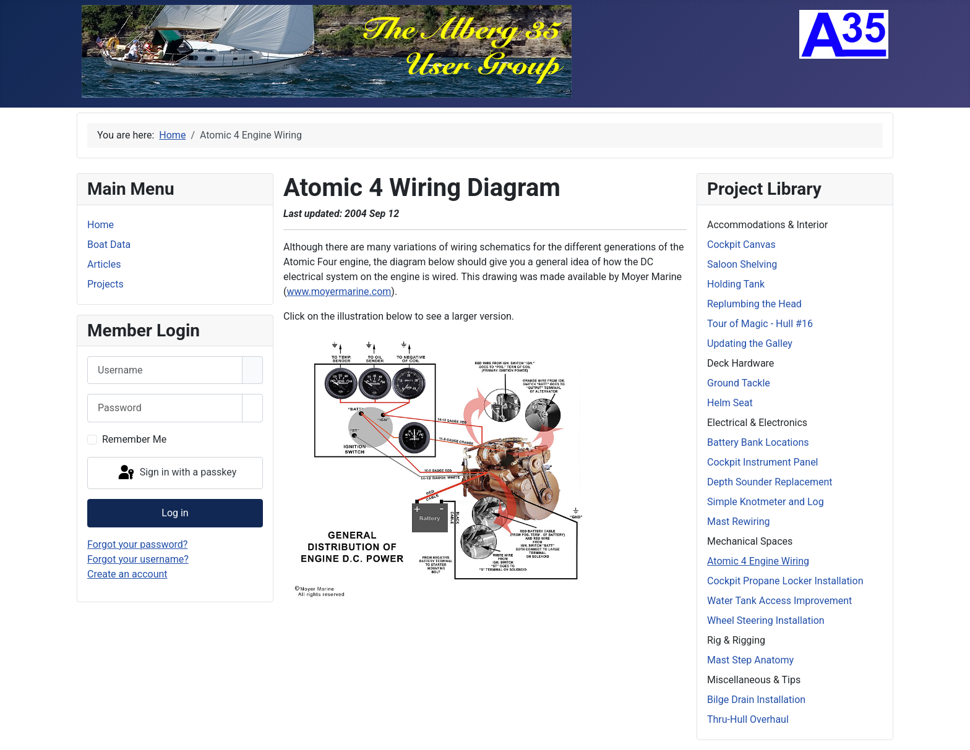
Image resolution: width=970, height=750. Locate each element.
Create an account (127, 574)
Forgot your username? (138, 559)
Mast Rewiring (738, 521)
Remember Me (134, 439)
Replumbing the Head (754, 304)
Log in (174, 513)
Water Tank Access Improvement (779, 601)
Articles (104, 264)
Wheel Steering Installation (766, 620)
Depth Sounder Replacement (770, 482)
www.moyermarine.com (338, 291)
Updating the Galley (749, 343)
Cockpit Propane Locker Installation (785, 581)
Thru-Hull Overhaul (748, 719)
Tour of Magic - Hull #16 (760, 324)
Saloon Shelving (742, 264)
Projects (105, 284)
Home (100, 225)
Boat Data (109, 244)
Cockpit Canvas (741, 244)
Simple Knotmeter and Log (765, 502)
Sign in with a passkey (176, 473)
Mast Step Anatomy (750, 660)
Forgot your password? (137, 544)
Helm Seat (730, 403)
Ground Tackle (738, 383)
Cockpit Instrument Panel (762, 462)
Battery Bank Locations (758, 442)
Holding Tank (736, 284)
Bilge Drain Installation (756, 699)
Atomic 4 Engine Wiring (758, 561)
